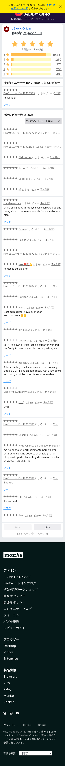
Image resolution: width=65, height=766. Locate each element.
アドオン (9, 570)
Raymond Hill (32, 33)
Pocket (8, 702)
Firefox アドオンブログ (19, 583)
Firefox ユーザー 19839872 (18, 253)
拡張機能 (16, 19)
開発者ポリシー (14, 602)
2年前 (57, 93)
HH (20, 496)
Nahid (22, 307)
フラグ (7, 104)
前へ (17, 527)
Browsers (10, 676)
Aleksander (25, 157)
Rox (21, 515)
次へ (47, 527)
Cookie (27, 725)
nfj (20, 189)
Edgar (22, 178)
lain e (22, 329)
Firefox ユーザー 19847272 (18, 132)
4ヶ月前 (58, 132)
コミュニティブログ (17, 608)
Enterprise (10, 658)
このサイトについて (17, 577)
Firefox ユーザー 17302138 (18, 146)
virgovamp (25, 445)
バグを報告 (11, 621)
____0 (21, 402)
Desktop (9, 646)
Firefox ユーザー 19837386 (18, 424)
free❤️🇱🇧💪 (25, 264)
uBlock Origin (21, 28)
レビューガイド (14, 628)
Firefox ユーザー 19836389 (18, 478)
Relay (7, 689)
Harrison (23, 296)
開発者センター (14, 596)
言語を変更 (9, 753)
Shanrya (23, 434)
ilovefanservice (12, 203)
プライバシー (10, 725)
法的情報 (41, 725)
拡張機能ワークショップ (20, 589)
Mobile (8, 652)
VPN (6, 683)
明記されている (17, 731)
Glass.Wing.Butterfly (15, 391)
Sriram (22, 229)
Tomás (22, 239)
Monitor (9, 695)
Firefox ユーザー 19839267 (18, 286)
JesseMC (24, 362)
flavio (22, 168)
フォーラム (11, 615)
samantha (24, 340)
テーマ (29, 19)
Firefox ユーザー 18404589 (19, 93)
